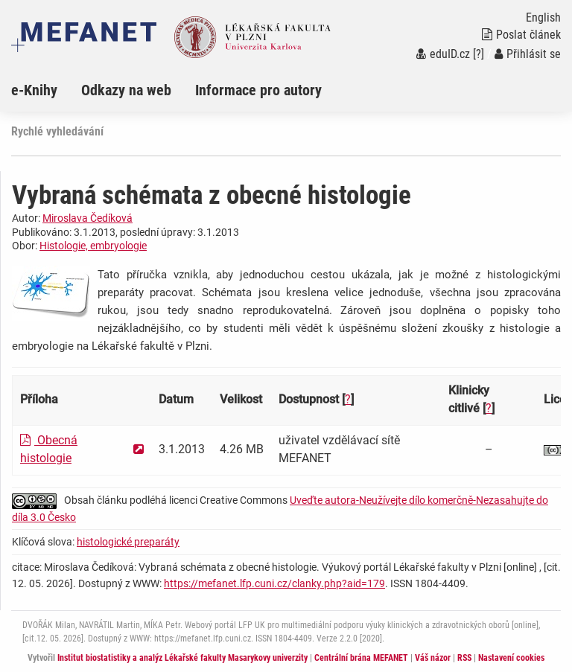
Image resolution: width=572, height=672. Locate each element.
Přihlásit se (528, 54)
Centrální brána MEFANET (361, 658)
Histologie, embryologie (93, 246)
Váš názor (433, 658)
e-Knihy (34, 90)
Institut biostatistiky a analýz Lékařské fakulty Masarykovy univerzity (182, 658)
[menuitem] (46, 90)
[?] (478, 54)
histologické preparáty (128, 542)
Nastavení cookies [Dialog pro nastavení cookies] (511, 658)
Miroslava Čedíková (87, 218)
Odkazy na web (126, 90)
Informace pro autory (258, 90)
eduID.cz (443, 54)
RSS (464, 658)
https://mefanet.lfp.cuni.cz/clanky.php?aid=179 (274, 583)
